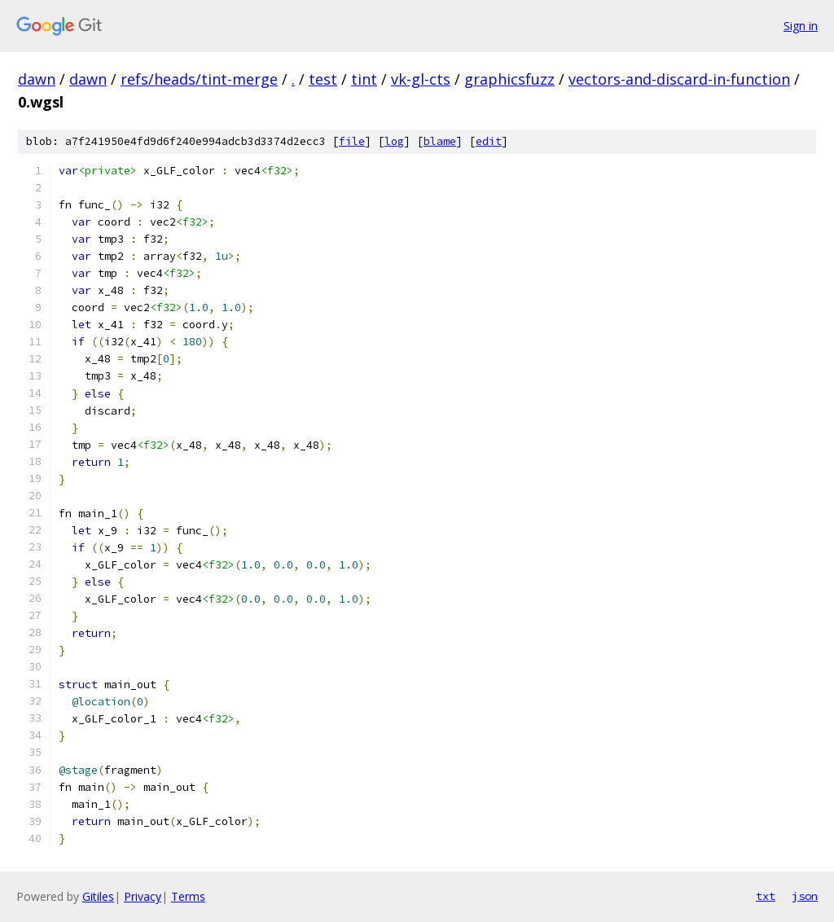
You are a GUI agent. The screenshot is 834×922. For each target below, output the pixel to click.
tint (364, 79)
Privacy (142, 896)
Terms (188, 896)
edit (489, 141)
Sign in (801, 25)
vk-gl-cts (420, 79)
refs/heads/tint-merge (199, 79)
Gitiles (98, 896)
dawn (36, 79)
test (323, 79)
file (352, 141)
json (805, 896)
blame (440, 141)
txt (765, 896)
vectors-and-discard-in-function (679, 79)
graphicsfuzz (509, 79)
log (394, 141)
